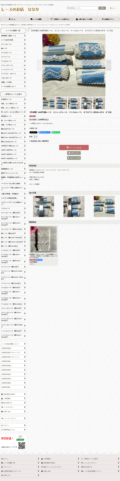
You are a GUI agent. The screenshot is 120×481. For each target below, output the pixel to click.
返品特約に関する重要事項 (39, 141)
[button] (39, 65)
